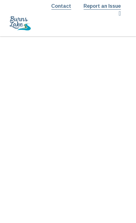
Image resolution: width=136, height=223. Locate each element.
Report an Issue (102, 6)
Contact (61, 6)
